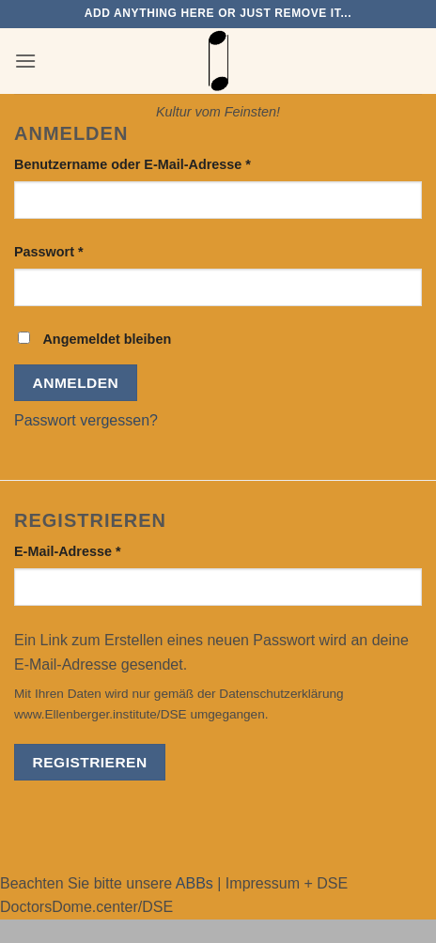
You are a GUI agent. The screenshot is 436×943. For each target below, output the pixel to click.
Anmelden (76, 383)
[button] (25, 61)
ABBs (194, 883)
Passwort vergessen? (86, 420)
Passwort (86, 250)
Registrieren (90, 762)
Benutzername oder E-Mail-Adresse (170, 163)
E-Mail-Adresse (105, 550)
